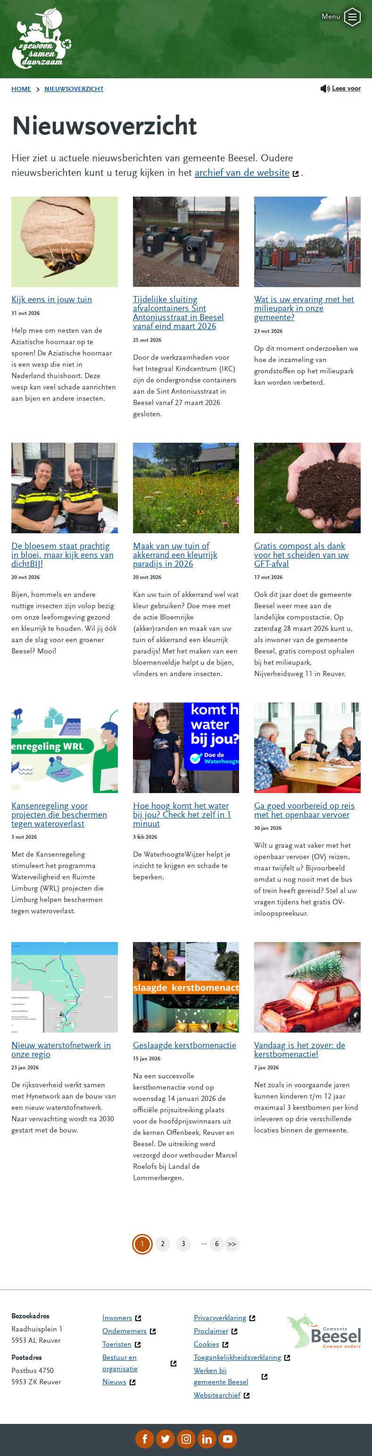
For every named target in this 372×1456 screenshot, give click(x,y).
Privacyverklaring (220, 1318)
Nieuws (114, 1382)
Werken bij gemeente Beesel (221, 1376)
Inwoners (117, 1318)
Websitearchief (217, 1395)
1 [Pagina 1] (142, 1244)
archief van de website (247, 172)
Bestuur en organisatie (120, 1363)
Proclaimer (211, 1331)
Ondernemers (124, 1331)
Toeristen (117, 1344)
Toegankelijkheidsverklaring (237, 1358)
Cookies (206, 1344)
